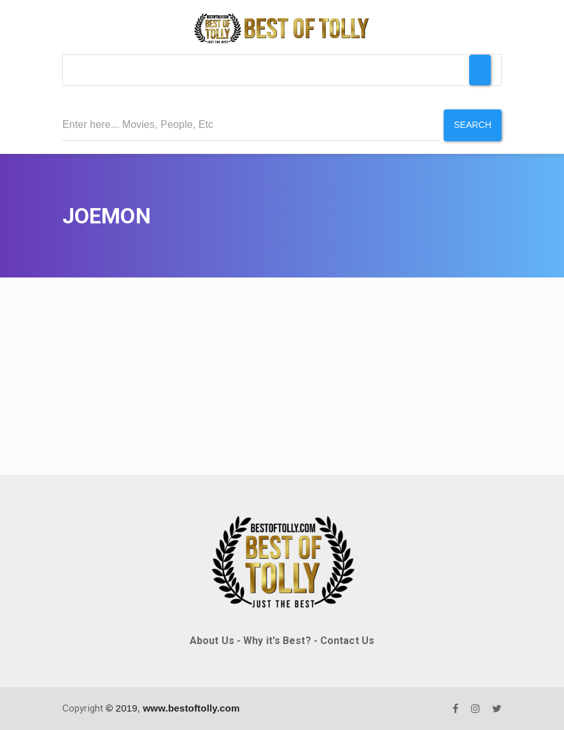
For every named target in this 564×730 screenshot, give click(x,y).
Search (472, 125)
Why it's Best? (277, 641)
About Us (212, 641)
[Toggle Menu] (480, 70)
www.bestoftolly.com (191, 708)
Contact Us (347, 641)
